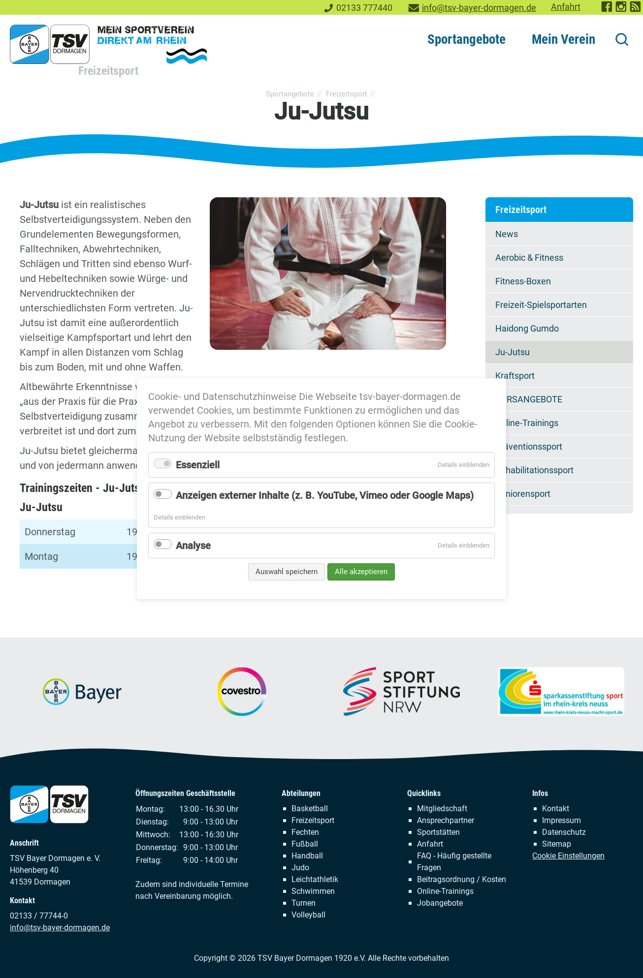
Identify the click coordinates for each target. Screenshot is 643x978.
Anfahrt (565, 7)
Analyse (193, 545)
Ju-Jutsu (512, 352)
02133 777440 (364, 8)
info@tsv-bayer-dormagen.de (479, 8)
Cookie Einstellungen (568, 855)
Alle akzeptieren (361, 571)
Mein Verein (563, 39)
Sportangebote (466, 39)
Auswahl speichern (287, 571)
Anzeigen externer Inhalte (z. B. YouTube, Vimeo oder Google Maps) (325, 495)
